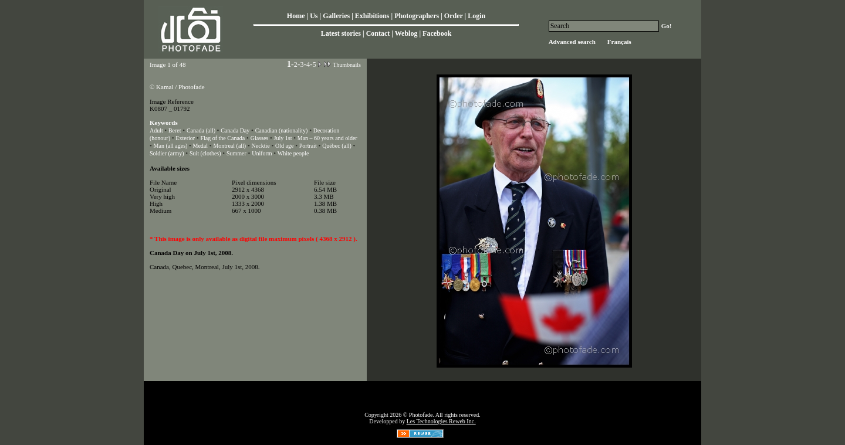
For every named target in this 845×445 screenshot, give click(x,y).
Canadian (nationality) (281, 130)
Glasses (260, 138)
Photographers (416, 16)
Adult (157, 130)
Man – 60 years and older (327, 138)
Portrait (308, 145)
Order (453, 16)
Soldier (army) (167, 153)
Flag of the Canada (222, 138)
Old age (284, 145)
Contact (378, 33)
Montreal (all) (229, 145)
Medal (200, 145)
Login (476, 16)
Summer (236, 153)
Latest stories (341, 33)
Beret (174, 130)
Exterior (185, 138)
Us (313, 16)
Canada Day (235, 130)
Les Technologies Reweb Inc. (441, 421)
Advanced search (572, 41)
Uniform (262, 153)
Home (296, 16)
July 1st (283, 138)
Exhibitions (372, 16)
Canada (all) (202, 130)
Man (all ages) (171, 145)
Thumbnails (347, 65)
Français (619, 41)
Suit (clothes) (205, 153)
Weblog (406, 33)
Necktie (261, 145)
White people (293, 153)
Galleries (336, 16)
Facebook (436, 33)
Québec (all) (336, 145)
